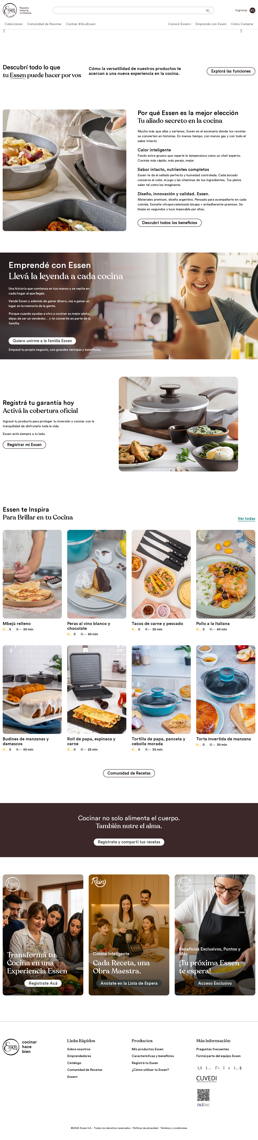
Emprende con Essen (210, 24)
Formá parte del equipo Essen (218, 1057)
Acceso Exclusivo (215, 985)
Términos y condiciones (173, 1130)
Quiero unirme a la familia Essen (45, 342)
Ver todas (245, 519)
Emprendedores (79, 1057)
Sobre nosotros (78, 1050)
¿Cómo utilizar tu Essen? (150, 1071)
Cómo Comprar (242, 24)
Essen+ (72, 1078)
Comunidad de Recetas (44, 24)
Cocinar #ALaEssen (80, 24)
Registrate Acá (43, 985)
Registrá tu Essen (145, 1064)
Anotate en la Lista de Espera (129, 985)
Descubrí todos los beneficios (171, 223)
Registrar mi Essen (26, 446)
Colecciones (13, 24)
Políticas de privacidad (145, 1130)
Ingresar (245, 10)
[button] (10, 29)
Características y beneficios (153, 1057)
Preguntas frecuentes (212, 1050)
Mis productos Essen (147, 1050)
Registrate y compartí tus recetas (129, 844)
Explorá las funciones (229, 71)
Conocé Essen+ (179, 24)
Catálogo (74, 1064)
